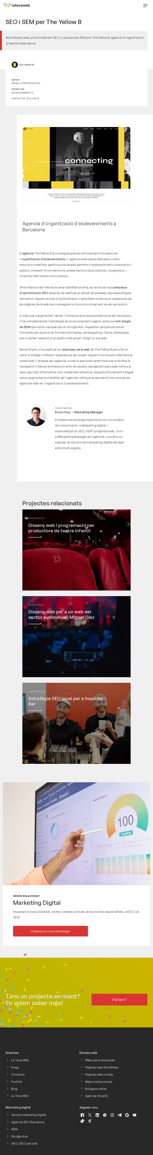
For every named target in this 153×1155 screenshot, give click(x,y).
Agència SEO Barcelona (28, 1122)
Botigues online (96, 1089)
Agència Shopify (96, 1096)
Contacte (18, 1074)
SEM (14, 1129)
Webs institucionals (98, 1082)
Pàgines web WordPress (102, 1067)
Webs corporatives (26, 83)
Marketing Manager (88, 412)
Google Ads (19, 1136)
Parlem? (119, 999)
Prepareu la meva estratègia (50, 931)
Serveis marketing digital (28, 1115)
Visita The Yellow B (25, 98)
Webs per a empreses (100, 1060)
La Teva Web (20, 1060)
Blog (14, 1089)
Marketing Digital (37, 902)
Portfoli (16, 1082)
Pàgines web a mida (99, 1074)
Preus (15, 1067)
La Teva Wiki (20, 1096)
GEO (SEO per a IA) (24, 1143)
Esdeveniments (22, 92)
